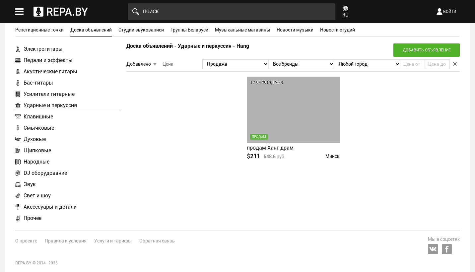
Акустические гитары (50, 71)
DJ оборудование (45, 173)
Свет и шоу (37, 195)
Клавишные (38, 116)
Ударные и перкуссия (50, 105)
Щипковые (37, 150)
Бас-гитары (38, 83)
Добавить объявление (427, 50)
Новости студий (337, 30)
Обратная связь (157, 240)
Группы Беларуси (189, 30)
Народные (36, 162)
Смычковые (39, 128)
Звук (30, 184)
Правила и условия (66, 240)
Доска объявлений (91, 30)
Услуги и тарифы (113, 240)
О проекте (26, 240)
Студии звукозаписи (141, 30)
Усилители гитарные (49, 94)
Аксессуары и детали (50, 207)
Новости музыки (295, 30)
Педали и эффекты (48, 60)
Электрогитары (43, 49)
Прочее (32, 218)
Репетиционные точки (39, 30)
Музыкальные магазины (242, 30)
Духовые (35, 139)
